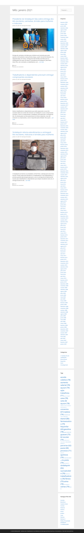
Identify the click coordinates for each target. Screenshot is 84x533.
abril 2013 (62, 208)
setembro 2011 (64, 244)
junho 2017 (63, 114)
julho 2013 (63, 203)
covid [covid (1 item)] (61, 416)
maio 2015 (63, 161)
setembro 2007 (64, 334)
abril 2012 (62, 231)
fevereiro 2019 (64, 78)
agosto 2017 (63, 110)
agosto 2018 (63, 90)
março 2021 (63, 39)
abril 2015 (62, 163)
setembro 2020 (64, 48)
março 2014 (63, 188)
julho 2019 (63, 69)
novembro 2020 (64, 45)
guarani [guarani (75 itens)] (65, 434)
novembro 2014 (64, 173)
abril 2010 (62, 276)
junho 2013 (63, 205)
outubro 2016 (63, 129)
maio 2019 (63, 73)
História (62, 509)
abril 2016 (62, 141)
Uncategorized (64, 365)
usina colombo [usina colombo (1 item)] (66, 484)
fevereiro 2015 (64, 167)
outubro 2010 (63, 265)
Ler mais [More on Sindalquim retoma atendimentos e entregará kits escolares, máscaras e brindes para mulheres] (28, 180)
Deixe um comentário (18, 66)
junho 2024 (63, 33)
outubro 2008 (63, 310)
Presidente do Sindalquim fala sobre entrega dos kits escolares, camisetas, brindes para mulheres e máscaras (33, 21)
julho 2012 (63, 225)
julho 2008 (63, 316)
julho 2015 (63, 157)
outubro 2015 (63, 152)
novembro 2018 (64, 84)
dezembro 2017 (64, 103)
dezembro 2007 (64, 329)
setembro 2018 (64, 88)
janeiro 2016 (63, 146)
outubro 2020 (63, 47)
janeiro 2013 (63, 214)
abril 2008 (62, 321)
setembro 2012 (64, 221)
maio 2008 (63, 319)
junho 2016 (63, 137)
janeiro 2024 (63, 35)
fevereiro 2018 (64, 99)
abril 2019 (62, 75)
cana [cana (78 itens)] (64, 398)
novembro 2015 (64, 150)
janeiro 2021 (63, 41)
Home (61, 511)
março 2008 (63, 323)
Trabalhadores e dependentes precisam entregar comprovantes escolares (33, 76)
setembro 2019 (64, 65)
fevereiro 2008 (64, 325)
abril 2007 (62, 338)
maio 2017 (63, 116)
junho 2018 (63, 92)
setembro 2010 (64, 267)
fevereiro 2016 (64, 144)
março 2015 (63, 165)
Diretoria (62, 507)
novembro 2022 (64, 37)
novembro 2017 (64, 105)
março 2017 (63, 120)
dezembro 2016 (64, 126)
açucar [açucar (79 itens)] (65, 387)
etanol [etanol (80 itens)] (64, 418)
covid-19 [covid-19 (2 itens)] (65, 416)
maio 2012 (63, 229)
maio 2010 (63, 274)
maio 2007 (63, 336)
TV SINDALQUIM (64, 524)
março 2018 (63, 97)
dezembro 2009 (64, 284)
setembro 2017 (64, 109)
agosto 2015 (63, 156)
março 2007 (63, 340)
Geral (15, 65)
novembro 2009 (64, 285)
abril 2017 (62, 118)
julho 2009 (63, 293)
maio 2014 (63, 184)
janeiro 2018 (63, 101)
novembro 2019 (64, 62)
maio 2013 (63, 206)
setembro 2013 (64, 199)
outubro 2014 (63, 174)
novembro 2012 (64, 218)
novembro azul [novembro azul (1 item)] (66, 440)
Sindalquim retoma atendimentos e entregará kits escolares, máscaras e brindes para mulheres (33, 133)
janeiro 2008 (63, 327)
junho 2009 (63, 295)
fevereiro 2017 (64, 122)
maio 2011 (63, 252)
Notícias (62, 517)
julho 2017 (63, 112)
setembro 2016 (64, 131)
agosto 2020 (63, 50)
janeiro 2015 (63, 169)
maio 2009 (63, 297)
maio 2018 (63, 94)
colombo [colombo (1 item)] (69, 405)
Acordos (62, 500)
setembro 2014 (64, 176)
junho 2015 (63, 159)
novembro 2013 (64, 195)
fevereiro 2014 (64, 189)
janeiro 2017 (63, 124)
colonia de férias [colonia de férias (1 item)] (63, 407)
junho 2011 (63, 250)
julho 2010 (63, 270)
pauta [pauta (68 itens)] (64, 448)
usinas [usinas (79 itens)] (64, 486)
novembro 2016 (64, 127)
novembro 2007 (64, 331)
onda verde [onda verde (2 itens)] (68, 442)
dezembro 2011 (64, 238)
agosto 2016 (63, 133)
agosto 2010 (63, 269)
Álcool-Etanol (63, 359)
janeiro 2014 (63, 191)
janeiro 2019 (63, 80)
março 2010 (63, 278)
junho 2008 (63, 317)
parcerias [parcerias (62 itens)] (65, 445)
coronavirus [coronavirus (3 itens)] (67, 414)
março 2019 (63, 77)
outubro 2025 (63, 24)
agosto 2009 (63, 291)
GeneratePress (70, 531)
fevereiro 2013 (64, 212)
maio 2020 (63, 54)
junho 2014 (63, 182)
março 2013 (63, 210)
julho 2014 (63, 180)
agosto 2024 (63, 30)
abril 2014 (62, 186)
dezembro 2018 (64, 82)
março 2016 (63, 142)
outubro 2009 (63, 287)
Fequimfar (63, 361)
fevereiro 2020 (64, 58)
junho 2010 (63, 272)
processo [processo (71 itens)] (65, 450)
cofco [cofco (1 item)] (65, 405)
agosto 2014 (63, 178)
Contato (62, 506)
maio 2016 (63, 139)
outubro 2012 (63, 220)
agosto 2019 (63, 67)
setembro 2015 (64, 154)
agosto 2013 (63, 201)
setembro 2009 (64, 289)
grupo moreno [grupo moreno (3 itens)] (67, 432)
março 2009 (63, 300)
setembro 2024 (64, 28)
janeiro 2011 (63, 259)
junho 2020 (63, 52)
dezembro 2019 (64, 60)
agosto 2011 (63, 246)
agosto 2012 (63, 223)
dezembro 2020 (64, 43)
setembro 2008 (64, 312)
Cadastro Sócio (64, 504)
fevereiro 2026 (64, 22)
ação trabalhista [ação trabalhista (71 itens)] (64, 393)
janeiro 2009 (63, 304)
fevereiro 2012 (64, 235)
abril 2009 (62, 299)
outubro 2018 (63, 86)
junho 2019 (63, 71)
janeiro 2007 (63, 344)
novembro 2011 (64, 240)
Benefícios (63, 502)
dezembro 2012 (64, 216)
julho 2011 (63, 248)
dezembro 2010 (64, 261)
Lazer (61, 515)
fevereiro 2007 (64, 342)
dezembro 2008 (64, 306)
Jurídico (62, 513)
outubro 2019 (63, 63)
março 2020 (63, 56)
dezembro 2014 (64, 171)
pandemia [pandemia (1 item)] (62, 443)
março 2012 (63, 233)
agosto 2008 (63, 314)
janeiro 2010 (63, 282)
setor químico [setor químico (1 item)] (66, 463)
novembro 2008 (64, 308)
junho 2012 (63, 227)
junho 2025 (63, 26)
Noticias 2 (62, 519)
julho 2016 (63, 135)
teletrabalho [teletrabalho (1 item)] (67, 473)
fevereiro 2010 (64, 280)
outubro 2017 (63, 107)
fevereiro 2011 (64, 257)
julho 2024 (63, 31)
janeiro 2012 (63, 237)
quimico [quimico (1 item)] (62, 452)
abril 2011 (62, 253)
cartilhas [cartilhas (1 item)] (62, 405)
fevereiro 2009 (64, 302)
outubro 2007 (63, 332)
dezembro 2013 (64, 193)
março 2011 (63, 255)
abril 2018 (62, 95)
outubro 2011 (63, 242)
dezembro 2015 (64, 148)
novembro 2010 (64, 263)
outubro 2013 (63, 197)
